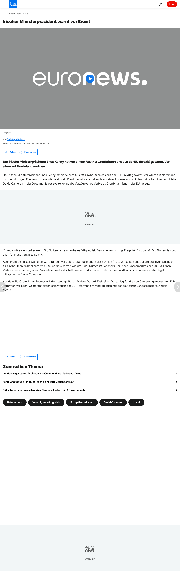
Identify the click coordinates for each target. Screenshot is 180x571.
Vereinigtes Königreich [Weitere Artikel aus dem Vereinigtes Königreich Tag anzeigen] (46, 402)
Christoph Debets (16, 139)
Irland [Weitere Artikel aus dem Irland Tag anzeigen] (136, 402)
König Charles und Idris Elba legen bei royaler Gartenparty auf (38, 381)
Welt (27, 14)
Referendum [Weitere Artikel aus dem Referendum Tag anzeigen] (14, 402)
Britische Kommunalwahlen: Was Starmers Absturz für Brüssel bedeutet (44, 390)
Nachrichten (15, 14)
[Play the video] (90, 78)
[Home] (4, 13)
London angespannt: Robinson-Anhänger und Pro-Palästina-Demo (42, 373)
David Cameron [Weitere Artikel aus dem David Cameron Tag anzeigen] (113, 402)
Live (171, 4)
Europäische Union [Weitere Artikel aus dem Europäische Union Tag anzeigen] (82, 402)
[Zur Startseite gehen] (13, 4)
